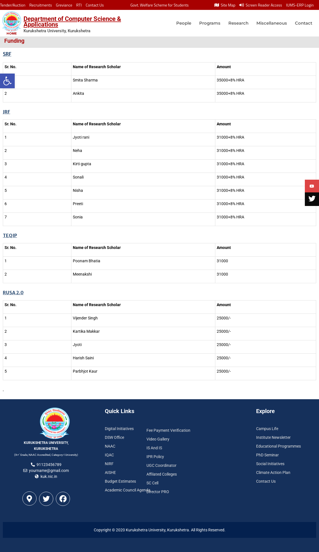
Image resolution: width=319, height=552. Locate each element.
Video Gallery (157, 439)
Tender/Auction (12, 5)
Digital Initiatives (119, 428)
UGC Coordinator (161, 465)
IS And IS (154, 448)
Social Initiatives (270, 463)
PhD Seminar (267, 455)
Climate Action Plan (273, 472)
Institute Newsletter (273, 437)
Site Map (224, 5)
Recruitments (40, 5)
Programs (209, 23)
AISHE (110, 472)
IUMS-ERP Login (300, 5)
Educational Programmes (278, 446)
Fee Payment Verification (168, 430)
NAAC (110, 446)
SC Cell (152, 483)
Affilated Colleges (161, 474)
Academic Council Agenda (127, 490)
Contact (303, 23)
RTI (79, 5)
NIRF (109, 463)
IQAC (109, 455)
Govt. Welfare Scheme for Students (159, 5)
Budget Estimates (120, 481)
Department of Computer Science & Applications (72, 21)
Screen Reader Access (260, 5)
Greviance (64, 5)
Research (238, 23)
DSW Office (114, 437)
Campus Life (267, 428)
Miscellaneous (271, 23)
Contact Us (95, 5)
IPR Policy (155, 456)
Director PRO (157, 491)
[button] (7, 81)
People (183, 23)
